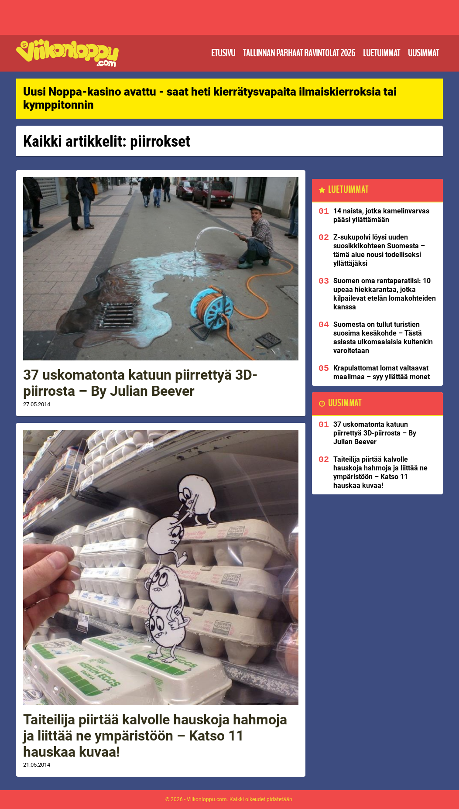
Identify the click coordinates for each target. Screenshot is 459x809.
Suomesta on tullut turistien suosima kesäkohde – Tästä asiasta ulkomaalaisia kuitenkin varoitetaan (383, 337)
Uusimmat (423, 53)
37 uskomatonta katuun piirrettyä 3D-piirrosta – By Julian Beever (140, 383)
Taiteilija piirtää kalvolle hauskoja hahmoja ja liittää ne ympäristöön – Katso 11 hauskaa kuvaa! (155, 735)
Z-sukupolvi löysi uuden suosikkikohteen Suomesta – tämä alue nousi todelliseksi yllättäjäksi (379, 250)
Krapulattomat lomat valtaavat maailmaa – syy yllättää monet (381, 372)
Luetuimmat (381, 53)
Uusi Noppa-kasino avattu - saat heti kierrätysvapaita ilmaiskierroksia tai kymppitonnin (210, 98)
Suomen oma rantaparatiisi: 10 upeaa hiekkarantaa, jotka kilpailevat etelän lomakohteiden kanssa (384, 294)
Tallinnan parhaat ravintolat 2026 (299, 53)
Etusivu (223, 53)
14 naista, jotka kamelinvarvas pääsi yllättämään (381, 215)
